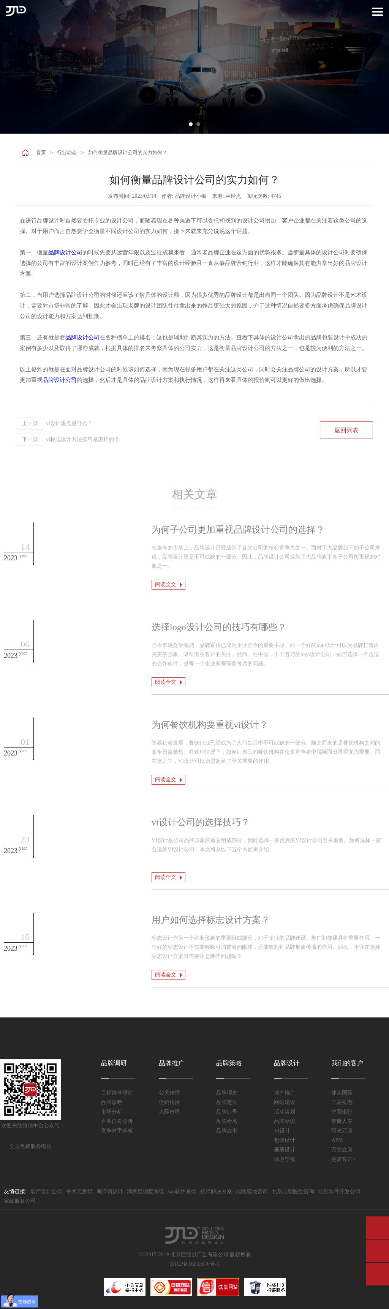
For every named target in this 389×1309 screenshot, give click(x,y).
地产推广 (284, 1093)
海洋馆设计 (109, 1191)
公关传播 (169, 1093)
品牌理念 (226, 1093)
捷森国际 (342, 1093)
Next (377, 66)
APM (337, 1140)
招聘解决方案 (216, 1191)
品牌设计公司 (65, 252)
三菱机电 (342, 1102)
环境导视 (284, 1159)
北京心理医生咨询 (293, 1191)
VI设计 (282, 1131)
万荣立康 (342, 1150)
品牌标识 (284, 1121)
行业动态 (67, 152)
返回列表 (346, 449)
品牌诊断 (111, 1102)
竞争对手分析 (117, 1131)
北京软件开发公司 (339, 1191)
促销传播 (169, 1102)
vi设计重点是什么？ (54, 443)
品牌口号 (226, 1112)
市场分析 (111, 1112)
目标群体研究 (117, 1093)
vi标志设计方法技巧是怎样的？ (67, 459)
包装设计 (284, 1140)
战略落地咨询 (252, 1191)
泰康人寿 (342, 1121)
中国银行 (342, 1112)
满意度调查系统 (145, 1191)
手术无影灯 (79, 1191)
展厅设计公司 (46, 1191)
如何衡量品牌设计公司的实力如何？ (127, 152)
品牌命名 (226, 1121)
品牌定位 (226, 1102)
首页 (41, 152)
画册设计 (284, 1150)
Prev (11, 66)
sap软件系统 (182, 1191)
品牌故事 (226, 1131)
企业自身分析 (117, 1121)
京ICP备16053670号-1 (194, 1264)
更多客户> (343, 1159)
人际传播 (169, 1112)
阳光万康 (342, 1131)
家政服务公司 (20, 1201)
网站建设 (284, 1102)
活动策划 (284, 1112)
